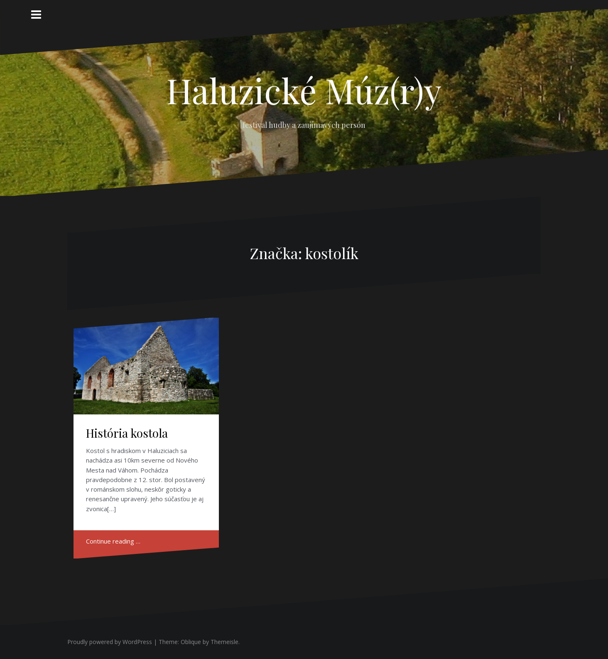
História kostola (127, 433)
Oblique (191, 642)
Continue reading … (113, 541)
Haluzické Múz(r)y (304, 90)
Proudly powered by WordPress (109, 642)
